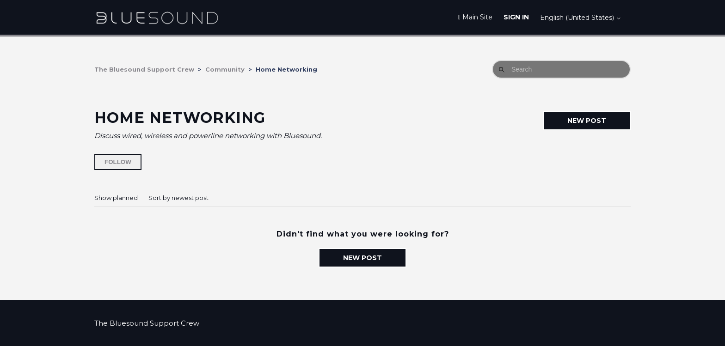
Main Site (475, 17)
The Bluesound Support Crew (144, 69)
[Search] (561, 69)
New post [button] (586, 120)
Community (225, 69)
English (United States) (580, 17)
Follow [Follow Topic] (117, 161)
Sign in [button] (516, 17)
